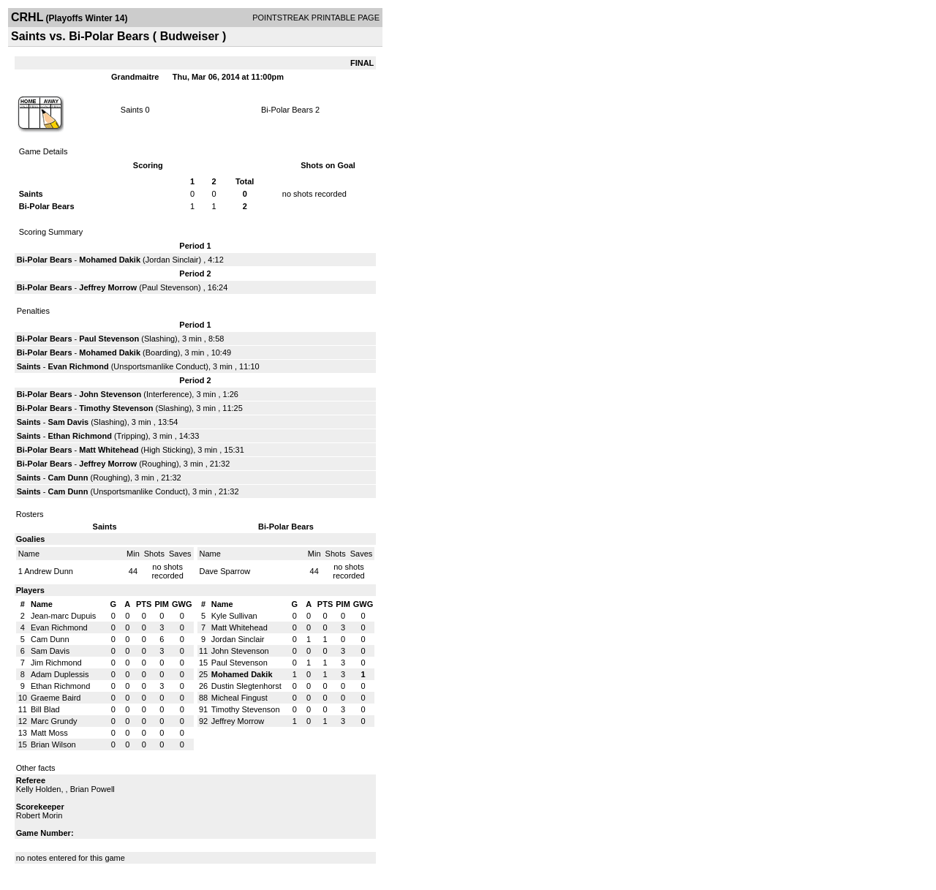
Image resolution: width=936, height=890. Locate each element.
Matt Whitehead (108, 449)
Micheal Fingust (239, 697)
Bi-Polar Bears (287, 109)
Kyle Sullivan (234, 615)
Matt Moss (49, 732)
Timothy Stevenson (116, 408)
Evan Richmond (78, 366)
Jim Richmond (56, 662)
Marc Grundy (54, 721)
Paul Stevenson (170, 287)
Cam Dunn (68, 477)
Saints (132, 109)
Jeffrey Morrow (108, 287)
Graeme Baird (55, 697)
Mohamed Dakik (109, 259)
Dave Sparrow (225, 571)
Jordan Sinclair (172, 259)
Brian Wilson (53, 744)
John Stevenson (110, 394)
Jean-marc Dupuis (63, 615)
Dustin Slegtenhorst (246, 686)
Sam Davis (68, 422)
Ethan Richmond (79, 435)
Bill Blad (45, 709)
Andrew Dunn (48, 571)
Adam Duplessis (59, 674)
